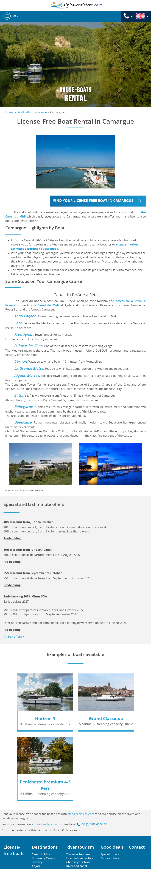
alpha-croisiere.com (81, 814)
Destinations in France (32, 112)
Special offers (110, 854)
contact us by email (45, 824)
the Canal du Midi (45, 305)
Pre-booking (12, 538)
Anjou (36, 866)
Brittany (37, 862)
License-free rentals (79, 858)
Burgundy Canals (43, 858)
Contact (137, 847)
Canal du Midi (41, 854)
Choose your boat (78, 862)
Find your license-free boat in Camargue (93, 200)
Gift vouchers (110, 858)
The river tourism (78, 854)
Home (9, 112)
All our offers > (14, 637)
